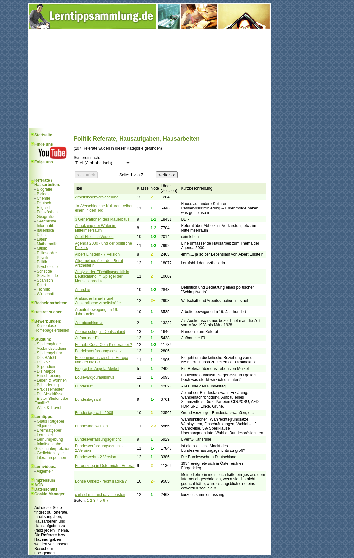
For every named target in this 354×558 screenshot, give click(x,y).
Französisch (47, 212)
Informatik (45, 225)
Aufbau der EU (87, 338)
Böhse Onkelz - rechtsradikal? (101, 481)
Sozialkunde (47, 275)
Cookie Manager (49, 494)
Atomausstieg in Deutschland (100, 331)
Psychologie (47, 266)
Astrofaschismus (89, 323)
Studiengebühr (49, 353)
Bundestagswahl (89, 399)
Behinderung (48, 385)
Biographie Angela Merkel (97, 368)
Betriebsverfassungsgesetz (98, 351)
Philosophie (47, 253)
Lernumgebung (50, 439)
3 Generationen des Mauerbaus (102, 219)
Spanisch (45, 280)
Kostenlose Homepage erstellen (51, 328)
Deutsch (44, 203)
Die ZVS (44, 362)
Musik (42, 248)
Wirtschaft (45, 294)
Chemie (43, 198)
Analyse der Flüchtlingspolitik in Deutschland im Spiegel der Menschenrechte (102, 276)
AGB (38, 485)
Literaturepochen (51, 457)
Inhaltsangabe (49, 444)
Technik (43, 289)
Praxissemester (50, 389)
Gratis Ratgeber (50, 421)
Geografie (45, 216)
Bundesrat (84, 386)
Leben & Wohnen (52, 380)
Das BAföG (46, 357)
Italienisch (45, 230)
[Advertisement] (149, 79)
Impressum (44, 480)
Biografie (44, 189)
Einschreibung (49, 376)
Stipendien (46, 366)
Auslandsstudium (51, 348)
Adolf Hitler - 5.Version (94, 237)
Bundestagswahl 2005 (94, 413)
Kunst (42, 235)
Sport (41, 285)
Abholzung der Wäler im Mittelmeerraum (95, 228)
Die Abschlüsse (50, 394)
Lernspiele (45, 435)
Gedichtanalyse (50, 453)
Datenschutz (45, 489)
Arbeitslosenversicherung (97, 197)
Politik (42, 262)
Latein (42, 239)
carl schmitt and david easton (100, 494)
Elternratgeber (49, 430)
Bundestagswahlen (91, 426)
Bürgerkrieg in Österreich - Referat (104, 465)
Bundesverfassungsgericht (98, 439)
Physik (42, 257)
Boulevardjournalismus (94, 377)
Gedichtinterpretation (52, 448)
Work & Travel (49, 407)
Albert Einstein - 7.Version (97, 254)
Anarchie (82, 289)
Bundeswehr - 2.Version (95, 457)
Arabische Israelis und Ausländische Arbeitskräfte (98, 300)
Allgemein (45, 426)
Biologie (44, 194)
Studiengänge (49, 344)
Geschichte (46, 221)
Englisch (44, 207)
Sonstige (44, 271)
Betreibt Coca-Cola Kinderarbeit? (103, 344)
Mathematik (47, 244)
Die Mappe (46, 371)
